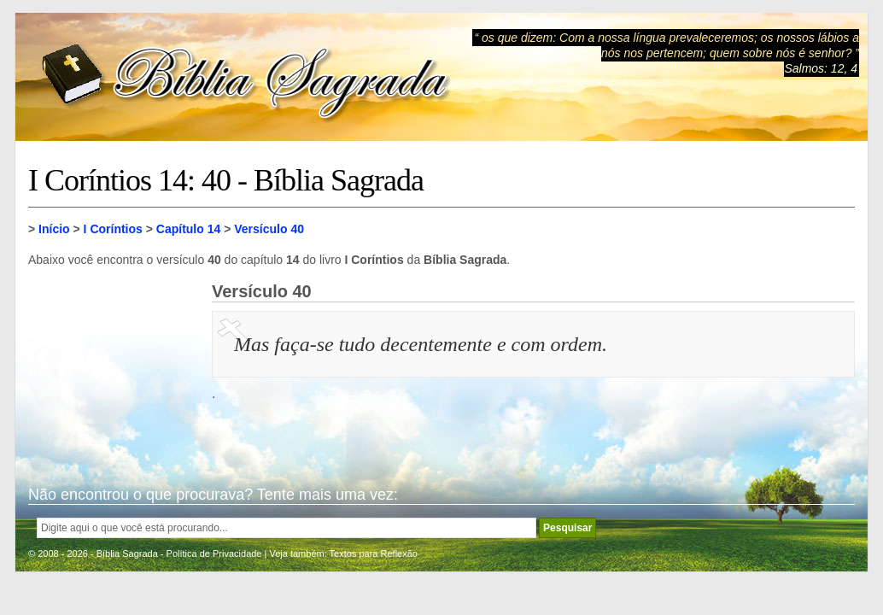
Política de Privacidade (214, 553)
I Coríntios (113, 229)
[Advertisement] (113, 367)
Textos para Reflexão (374, 553)
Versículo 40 (269, 229)
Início (54, 229)
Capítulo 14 (188, 229)
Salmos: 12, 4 (820, 68)
